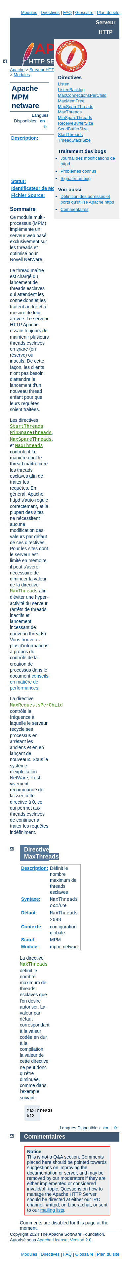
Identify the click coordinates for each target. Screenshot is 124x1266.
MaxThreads (29, 445)
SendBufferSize (73, 128)
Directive (36, 849)
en (42, 120)
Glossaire (84, 12)
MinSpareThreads (31, 432)
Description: (24, 138)
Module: (30, 946)
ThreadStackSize (74, 140)
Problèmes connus (78, 171)
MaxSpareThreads (31, 439)
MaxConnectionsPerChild (82, 95)
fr (46, 126)
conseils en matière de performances (29, 682)
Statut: (18, 181)
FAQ (67, 12)
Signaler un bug (76, 178)
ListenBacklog (71, 89)
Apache (17, 69)
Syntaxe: (30, 899)
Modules (29, 12)
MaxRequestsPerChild (36, 705)
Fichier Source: (28, 195)
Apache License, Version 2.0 (64, 1239)
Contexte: (32, 926)
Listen (63, 83)
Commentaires (75, 209)
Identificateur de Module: (38, 188)
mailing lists (52, 1210)
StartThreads (26, 426)
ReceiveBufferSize (75, 123)
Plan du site (108, 12)
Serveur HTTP (43, 69)
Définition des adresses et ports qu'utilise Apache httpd (87, 199)
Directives (50, 12)
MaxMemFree (71, 100)
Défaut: (29, 912)
